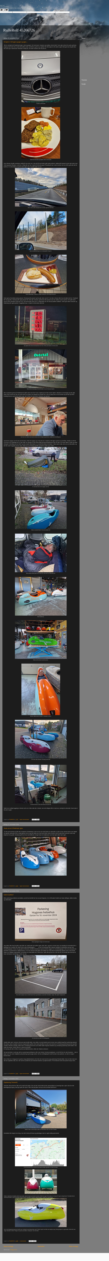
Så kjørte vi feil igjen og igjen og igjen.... (16, 42)
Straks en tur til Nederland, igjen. (13, 828)
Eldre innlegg (73, 1246)
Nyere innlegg (8, 1246)
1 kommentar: (23, 1241)
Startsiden (41, 1246)
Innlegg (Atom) (13, 1249)
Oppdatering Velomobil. (11, 1082)
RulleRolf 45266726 (19, 30)
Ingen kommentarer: (25, 819)
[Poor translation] (5, 10)
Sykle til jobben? (9, 895)
